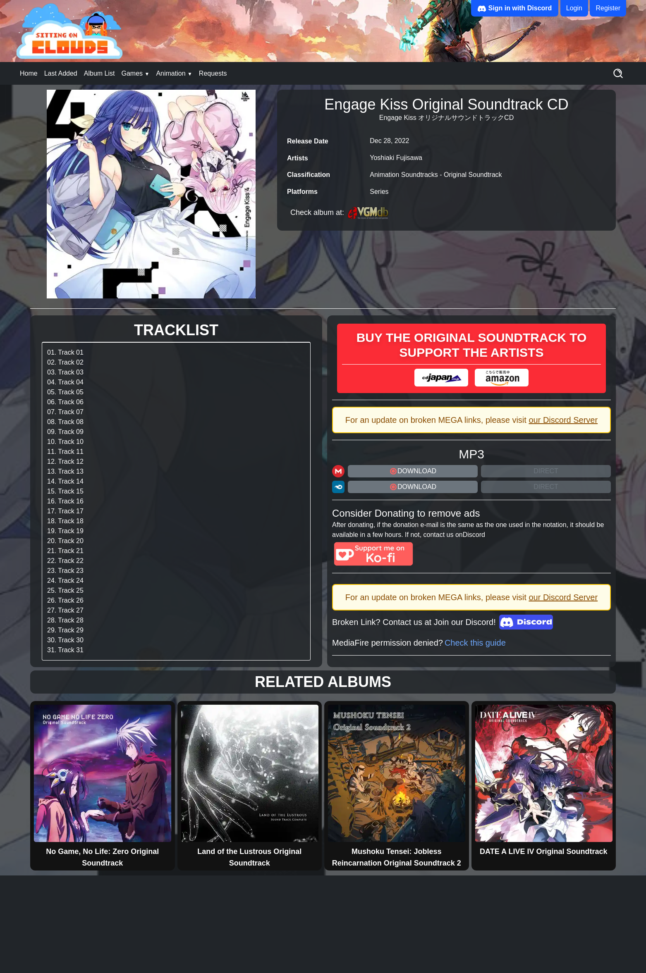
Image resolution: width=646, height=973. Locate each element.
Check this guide (475, 642)
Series (379, 191)
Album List (99, 73)
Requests (213, 73)
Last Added (60, 73)
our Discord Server (563, 419)
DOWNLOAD (412, 471)
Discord (474, 534)
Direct (546, 471)
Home (29, 73)
